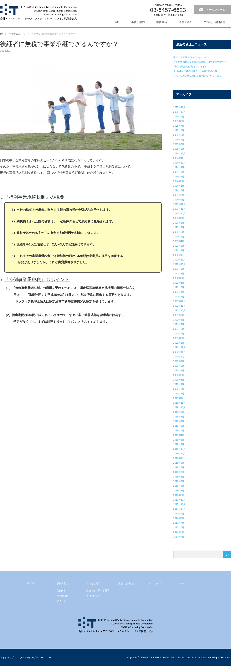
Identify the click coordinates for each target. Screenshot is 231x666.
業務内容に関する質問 (97, 590)
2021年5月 (178, 329)
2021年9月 (178, 315)
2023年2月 (178, 250)
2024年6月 (178, 181)
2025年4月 (178, 139)
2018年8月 (178, 467)
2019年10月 (179, 407)
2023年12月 (179, 204)
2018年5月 (178, 481)
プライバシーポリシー (31, 657)
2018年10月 (179, 458)
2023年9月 (178, 218)
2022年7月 (178, 278)
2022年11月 (179, 259)
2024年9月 (178, 167)
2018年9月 (178, 463)
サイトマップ (7, 657)
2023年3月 (178, 246)
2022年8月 (178, 273)
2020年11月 (179, 352)
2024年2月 (178, 199)
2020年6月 (178, 375)
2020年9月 (178, 361)
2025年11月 (179, 107)
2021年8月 (178, 319)
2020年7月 (178, 370)
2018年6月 (178, 476)
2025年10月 (179, 112)
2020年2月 (178, 393)
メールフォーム (215, 9)
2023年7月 (178, 227)
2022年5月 (178, 287)
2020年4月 (178, 384)
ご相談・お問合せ (214, 22)
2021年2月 (178, 342)
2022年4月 (178, 292)
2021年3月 (178, 338)
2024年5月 (178, 185)
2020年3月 (178, 389)
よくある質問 (93, 583)
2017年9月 (178, 513)
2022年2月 (178, 296)
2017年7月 (178, 523)
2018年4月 (178, 486)
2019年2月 (178, 444)
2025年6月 (178, 130)
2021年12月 (179, 301)
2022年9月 (178, 269)
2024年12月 (179, 153)
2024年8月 (178, 172)
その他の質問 (93, 596)
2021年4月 (178, 333)
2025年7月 (178, 125)
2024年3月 (178, 195)
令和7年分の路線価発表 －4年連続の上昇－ (196, 71)
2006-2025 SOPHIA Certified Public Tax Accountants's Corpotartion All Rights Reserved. (186, 657)
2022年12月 (179, 255)
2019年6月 (178, 426)
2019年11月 (179, 402)
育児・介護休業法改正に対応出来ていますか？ (197, 75)
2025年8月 (178, 121)
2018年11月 (179, 453)
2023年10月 (179, 213)
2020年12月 (179, 347)
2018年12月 (179, 449)
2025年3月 (178, 144)
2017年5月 (178, 532)
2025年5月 (178, 135)
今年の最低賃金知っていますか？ (190, 57)
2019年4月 (178, 435)
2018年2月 (178, 495)
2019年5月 (178, 430)
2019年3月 (178, 439)
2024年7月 (178, 176)
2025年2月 (178, 149)
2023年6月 (178, 232)
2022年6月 (178, 282)
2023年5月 (178, 236)
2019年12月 (179, 398)
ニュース (179, 583)
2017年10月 (179, 509)
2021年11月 (179, 306)
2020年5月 (178, 379)
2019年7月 (178, 421)
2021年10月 (179, 310)
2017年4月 (178, 536)
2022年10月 (179, 264)
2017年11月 (179, 504)
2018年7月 (178, 472)
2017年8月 (178, 518)
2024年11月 (179, 158)
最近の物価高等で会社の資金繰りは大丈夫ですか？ (199, 62)
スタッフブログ (154, 583)
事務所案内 (138, 22)
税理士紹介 (185, 22)
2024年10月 (179, 162)
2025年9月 (178, 116)
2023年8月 (178, 222)
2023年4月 (178, 241)
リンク (52, 657)
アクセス (61, 601)
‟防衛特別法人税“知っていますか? (190, 66)
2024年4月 (178, 190)
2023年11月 (179, 209)
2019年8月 (178, 416)
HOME (116, 22)
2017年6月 (178, 527)
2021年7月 (178, 324)
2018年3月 (178, 490)
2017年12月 (179, 499)
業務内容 (161, 22)
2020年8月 (178, 366)
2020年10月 (179, 356)
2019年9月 (178, 412)
